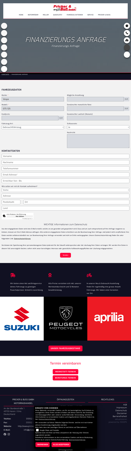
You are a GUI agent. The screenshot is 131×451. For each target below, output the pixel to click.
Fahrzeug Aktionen (75, 15)
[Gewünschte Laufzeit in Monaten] (98, 123)
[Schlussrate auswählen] (98, 132)
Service (90, 15)
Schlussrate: (72, 128)
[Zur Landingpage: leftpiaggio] (4, 48)
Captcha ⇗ (28, 218)
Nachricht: (71, 137)
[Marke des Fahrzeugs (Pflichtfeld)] (33, 104)
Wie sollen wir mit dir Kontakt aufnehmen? (19, 191)
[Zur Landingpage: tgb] (4, 62)
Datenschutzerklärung (22, 239)
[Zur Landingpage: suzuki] (4, 55)
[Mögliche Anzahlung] (95, 104)
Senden (65, 255)
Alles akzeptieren (61, 445)
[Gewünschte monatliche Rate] (95, 113)
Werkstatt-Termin (65, 371)
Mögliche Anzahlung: (75, 100)
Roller (46, 15)
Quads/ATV (57, 15)
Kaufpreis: (6, 119)
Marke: (4, 100)
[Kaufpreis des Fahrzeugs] (30, 123)
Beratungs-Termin (65, 378)
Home (21, 15)
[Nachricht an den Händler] (98, 146)
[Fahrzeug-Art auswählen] (33, 132)
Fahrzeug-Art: (7, 128)
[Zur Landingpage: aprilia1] (4, 26)
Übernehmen (42, 445)
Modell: (5, 110)
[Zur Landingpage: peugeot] (4, 40)
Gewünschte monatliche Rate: (79, 110)
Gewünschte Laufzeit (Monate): (80, 119)
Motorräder (33, 15)
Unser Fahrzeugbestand (65, 348)
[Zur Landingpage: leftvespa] (4, 69)
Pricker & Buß (104, 15)
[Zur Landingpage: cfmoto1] (4, 33)
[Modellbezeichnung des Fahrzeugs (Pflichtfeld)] (33, 113)
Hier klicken (20, 216)
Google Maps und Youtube (49, 430)
